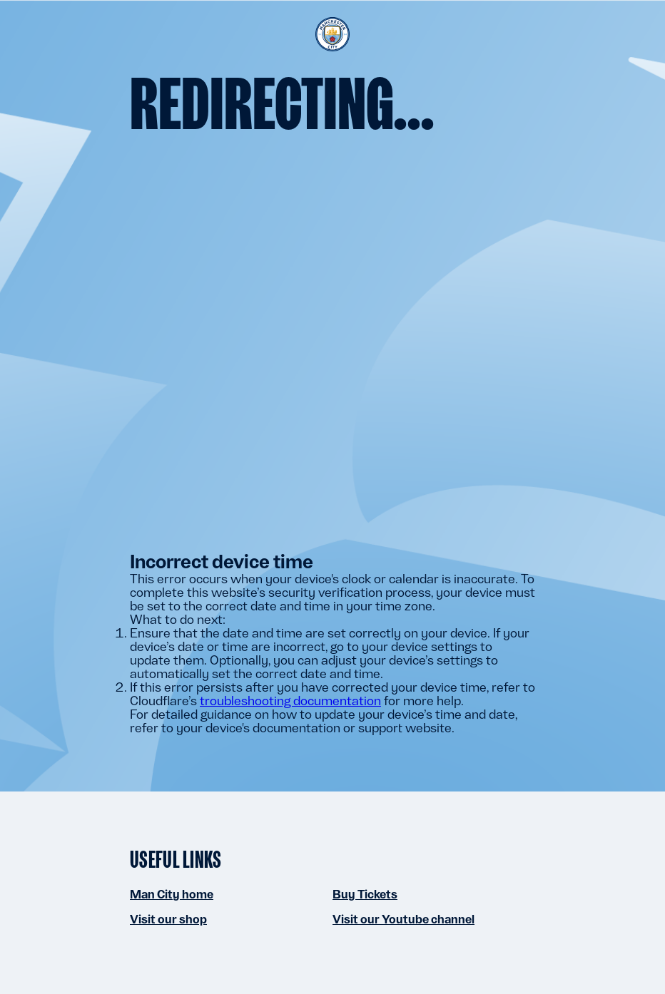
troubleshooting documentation (290, 700)
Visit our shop (168, 919)
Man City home (171, 894)
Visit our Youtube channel (403, 919)
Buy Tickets (364, 894)
